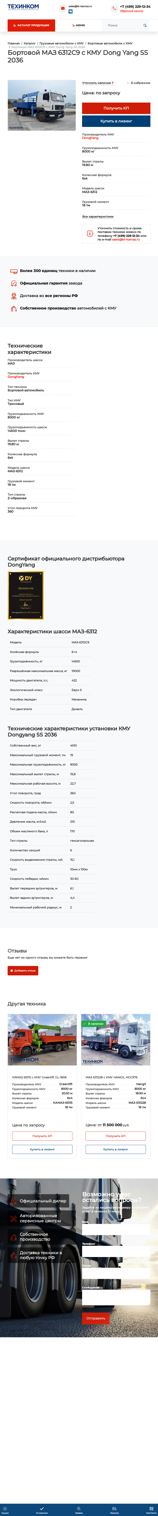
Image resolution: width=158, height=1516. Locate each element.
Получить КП (94, 1136)
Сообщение (90, 1287)
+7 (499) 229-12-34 (135, 7)
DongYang (90, 138)
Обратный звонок (131, 10)
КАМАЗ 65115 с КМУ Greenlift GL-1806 (91, 1077)
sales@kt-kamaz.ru (80, 6)
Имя (85, 1221)
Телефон (88, 1243)
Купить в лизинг (94, 1149)
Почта (86, 1265)
